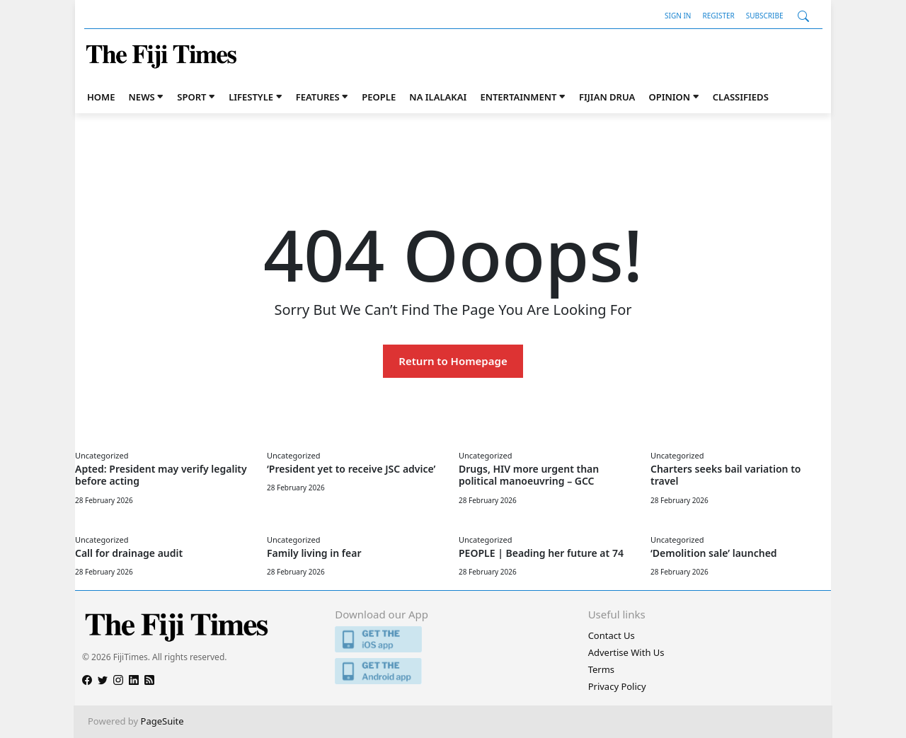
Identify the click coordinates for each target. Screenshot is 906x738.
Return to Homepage (452, 361)
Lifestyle (251, 97)
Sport (191, 97)
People (379, 97)
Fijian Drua (607, 97)
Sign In (678, 16)
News (142, 97)
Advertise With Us (626, 652)
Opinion (669, 97)
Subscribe (765, 16)
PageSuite (162, 721)
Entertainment (518, 97)
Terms (601, 669)
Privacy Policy (617, 686)
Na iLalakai (437, 97)
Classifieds (741, 97)
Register (718, 16)
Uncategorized (101, 455)
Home (101, 97)
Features (318, 97)
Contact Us (611, 635)
